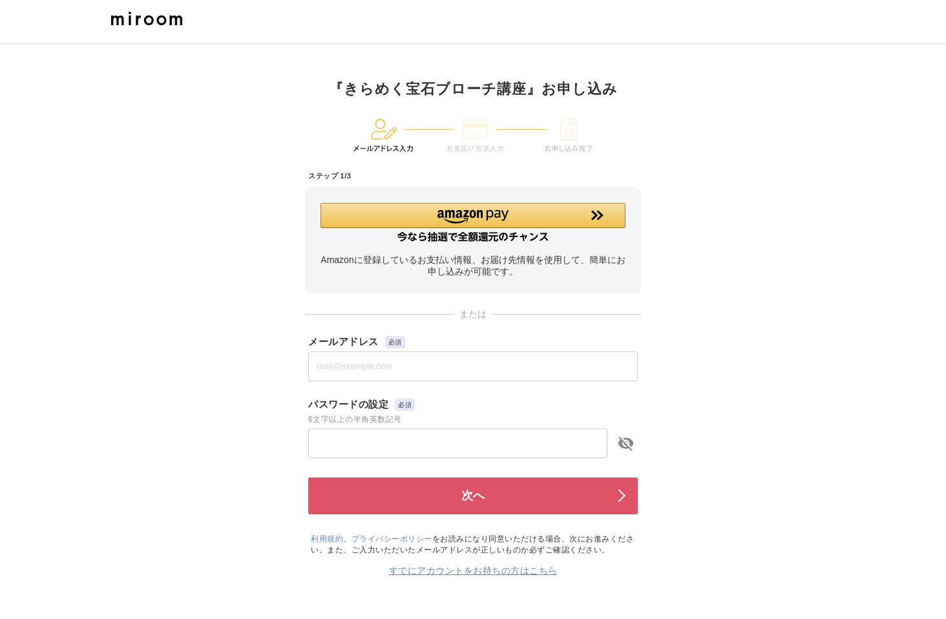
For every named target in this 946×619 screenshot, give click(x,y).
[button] (473, 222)
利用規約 (327, 538)
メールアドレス (343, 341)
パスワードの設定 (348, 404)
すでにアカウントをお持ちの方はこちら (473, 570)
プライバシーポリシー (392, 538)
